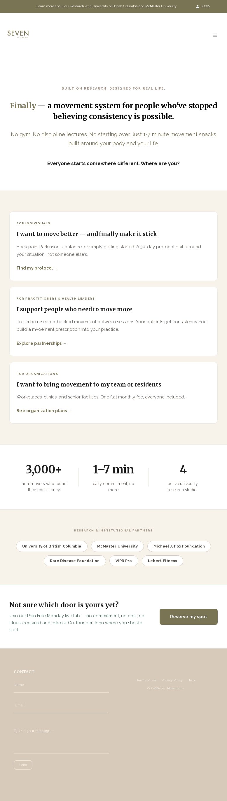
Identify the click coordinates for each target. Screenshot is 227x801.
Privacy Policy (172, 680)
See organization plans (42, 410)
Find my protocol (35, 268)
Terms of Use (146, 680)
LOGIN (203, 6)
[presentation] (40, 778)
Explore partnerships (39, 343)
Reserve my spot (188, 616)
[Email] (61, 705)
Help (191, 680)
